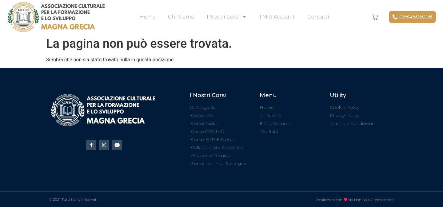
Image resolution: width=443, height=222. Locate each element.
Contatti (318, 17)
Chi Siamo (181, 17)
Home (148, 17)
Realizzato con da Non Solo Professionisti (355, 199)
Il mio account (276, 17)
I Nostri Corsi (226, 17)
